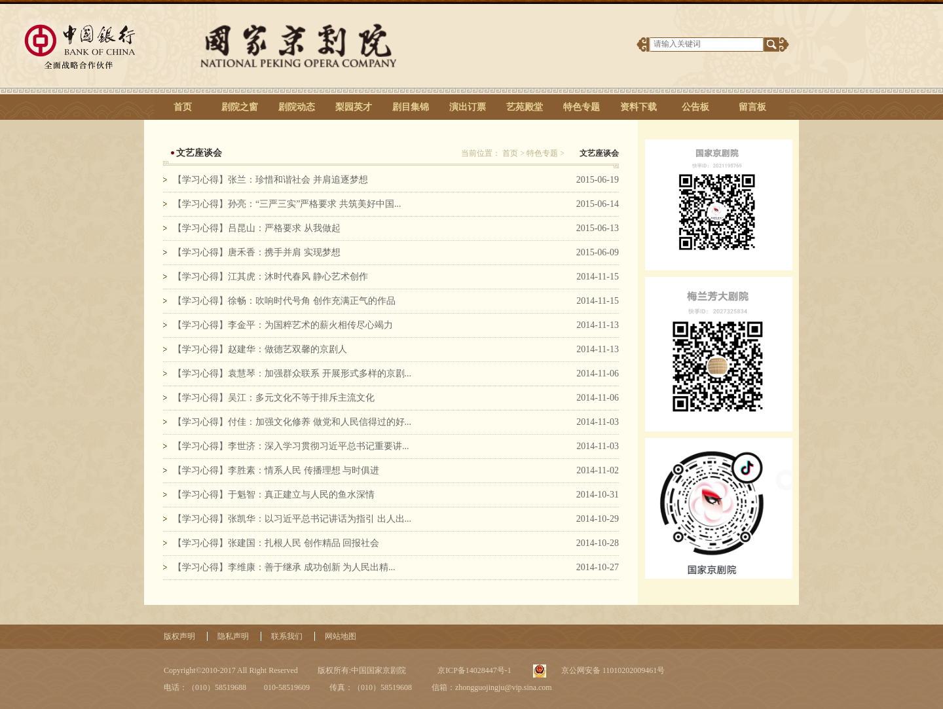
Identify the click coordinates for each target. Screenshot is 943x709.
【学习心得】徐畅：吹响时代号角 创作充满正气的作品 (284, 301)
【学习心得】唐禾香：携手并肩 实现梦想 (257, 252)
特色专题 (581, 107)
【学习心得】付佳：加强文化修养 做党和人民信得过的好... (292, 422)
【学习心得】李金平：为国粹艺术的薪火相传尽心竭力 (283, 325)
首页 (183, 107)
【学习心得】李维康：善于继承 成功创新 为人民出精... (284, 567)
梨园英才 (353, 107)
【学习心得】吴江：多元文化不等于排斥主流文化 (274, 398)
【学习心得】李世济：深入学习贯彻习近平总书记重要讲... (291, 446)
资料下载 (638, 107)
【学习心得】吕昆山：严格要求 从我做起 (257, 228)
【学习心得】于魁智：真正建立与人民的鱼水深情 (274, 495)
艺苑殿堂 (524, 107)
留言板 (752, 107)
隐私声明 (233, 636)
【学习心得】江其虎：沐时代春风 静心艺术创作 (270, 277)
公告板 (695, 107)
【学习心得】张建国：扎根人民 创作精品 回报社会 (276, 543)
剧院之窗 (239, 107)
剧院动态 (296, 107)
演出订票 (467, 107)
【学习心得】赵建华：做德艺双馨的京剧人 (260, 349)
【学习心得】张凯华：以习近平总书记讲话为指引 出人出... (292, 519)
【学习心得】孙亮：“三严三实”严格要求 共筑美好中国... (287, 204)
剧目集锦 (410, 107)
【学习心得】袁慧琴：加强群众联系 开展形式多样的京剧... (292, 373)
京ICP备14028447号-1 (473, 670)
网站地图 (340, 636)
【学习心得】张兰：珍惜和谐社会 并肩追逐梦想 (270, 180)
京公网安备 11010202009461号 (612, 670)
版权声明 (179, 636)
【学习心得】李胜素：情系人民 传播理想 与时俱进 (276, 470)
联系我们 (287, 636)
